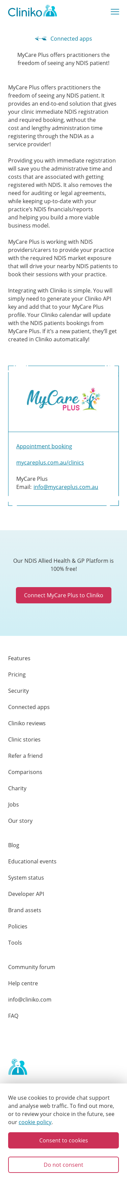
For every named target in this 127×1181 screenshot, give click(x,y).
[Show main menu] (115, 12)
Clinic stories (24, 739)
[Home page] (17, 1067)
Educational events (32, 861)
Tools (15, 942)
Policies (17, 926)
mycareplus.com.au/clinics (50, 462)
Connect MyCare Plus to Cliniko (63, 595)
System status (26, 877)
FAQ (13, 1015)
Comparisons (25, 772)
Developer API (26, 894)
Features (19, 658)
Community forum (31, 967)
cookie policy (35, 1122)
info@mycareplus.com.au (66, 487)
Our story (20, 820)
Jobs (13, 804)
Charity (17, 788)
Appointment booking (44, 446)
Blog (13, 845)
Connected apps (63, 38)
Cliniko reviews (27, 723)
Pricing (17, 674)
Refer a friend (25, 755)
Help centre (23, 983)
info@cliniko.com (29, 999)
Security (18, 690)
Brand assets (24, 910)
